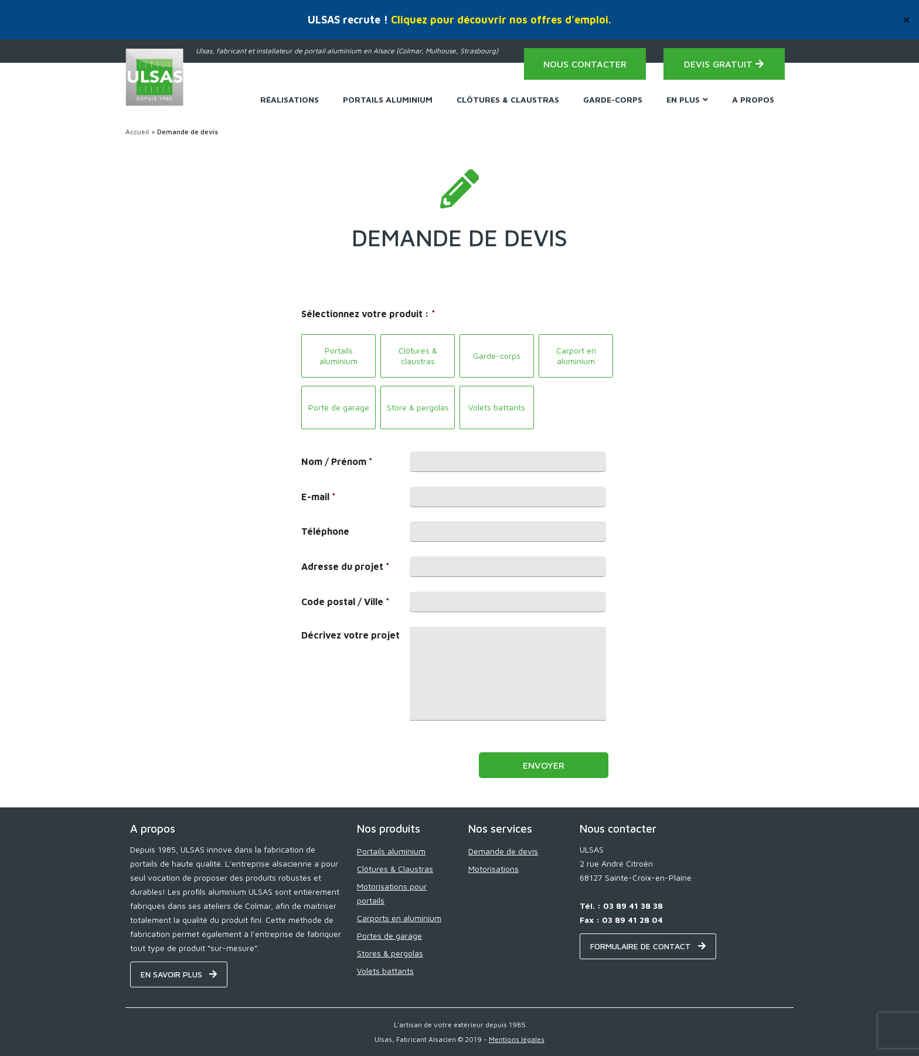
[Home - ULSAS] (154, 77)
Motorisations (493, 869)
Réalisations (289, 99)
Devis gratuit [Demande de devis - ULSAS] (724, 64)
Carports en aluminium (399, 918)
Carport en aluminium (576, 355)
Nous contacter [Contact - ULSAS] (585, 64)
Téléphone (325, 531)
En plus (687, 99)
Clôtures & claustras (418, 355)
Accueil (137, 131)
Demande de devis (503, 851)
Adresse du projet (345, 566)
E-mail (318, 496)
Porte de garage (338, 407)
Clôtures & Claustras (508, 99)
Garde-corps (612, 99)
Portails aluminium (338, 355)
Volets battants (496, 407)
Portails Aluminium (388, 99)
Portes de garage (389, 935)
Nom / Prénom (337, 461)
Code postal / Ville (345, 601)
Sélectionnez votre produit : (368, 313)
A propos (753, 99)
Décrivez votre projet (350, 635)
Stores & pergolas (390, 953)
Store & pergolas (418, 407)
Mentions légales (516, 1039)
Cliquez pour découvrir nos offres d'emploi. (501, 19)
